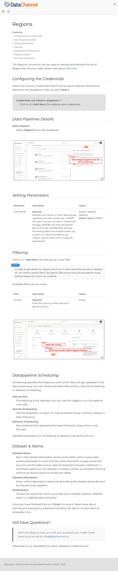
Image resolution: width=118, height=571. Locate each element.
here (74, 68)
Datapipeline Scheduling (26, 51)
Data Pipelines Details (25, 40)
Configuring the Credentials (28, 36)
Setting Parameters (24, 43)
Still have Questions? (24, 58)
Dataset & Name (22, 54)
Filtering (18, 47)
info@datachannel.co (56, 536)
